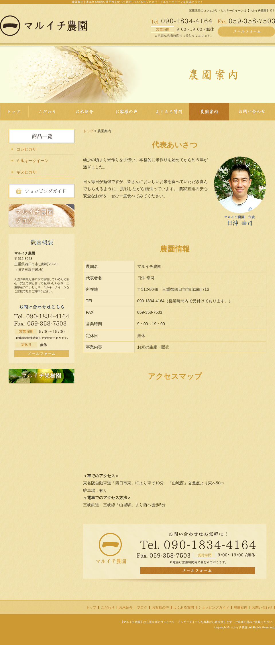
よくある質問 (183, 607)
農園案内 (240, 607)
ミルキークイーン (32, 160)
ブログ (142, 607)
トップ (88, 131)
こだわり (108, 607)
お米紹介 (126, 607)
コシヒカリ (26, 149)
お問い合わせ (262, 607)
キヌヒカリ (26, 172)
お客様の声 (160, 607)
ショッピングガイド (213, 607)
